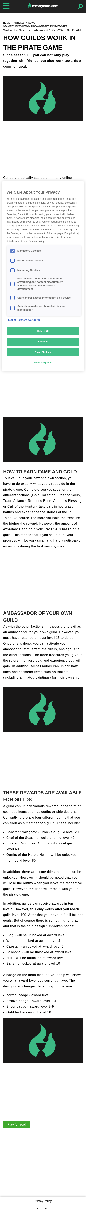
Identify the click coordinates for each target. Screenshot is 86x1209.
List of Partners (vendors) (24, 320)
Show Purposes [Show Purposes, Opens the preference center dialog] (43, 362)
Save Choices (43, 352)
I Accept (43, 341)
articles (19, 23)
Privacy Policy (43, 1201)
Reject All (43, 331)
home (6, 23)
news (31, 23)
